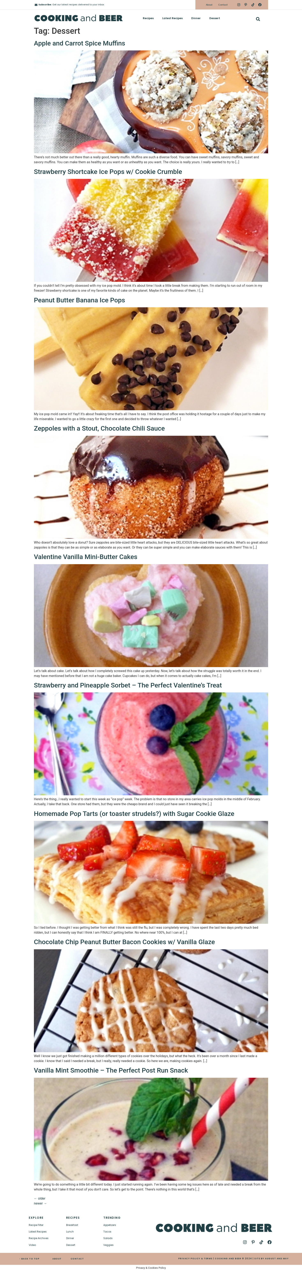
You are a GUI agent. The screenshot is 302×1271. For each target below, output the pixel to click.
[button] (258, 19)
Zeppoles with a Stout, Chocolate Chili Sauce (99, 428)
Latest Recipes (172, 18)
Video (32, 1245)
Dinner (196, 18)
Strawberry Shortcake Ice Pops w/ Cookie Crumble (108, 172)
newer (40, 1203)
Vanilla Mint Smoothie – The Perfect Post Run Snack (111, 1070)
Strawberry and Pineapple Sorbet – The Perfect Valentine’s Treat (128, 685)
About (209, 4)
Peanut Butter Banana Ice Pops (79, 300)
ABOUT (57, 1258)
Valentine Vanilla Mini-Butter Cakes (85, 557)
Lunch (70, 1231)
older (39, 1198)
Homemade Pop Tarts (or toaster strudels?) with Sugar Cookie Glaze (134, 814)
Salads (108, 1238)
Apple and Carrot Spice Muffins (79, 43)
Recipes (148, 18)
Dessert (214, 18)
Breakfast (72, 1225)
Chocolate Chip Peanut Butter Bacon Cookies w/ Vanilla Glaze (124, 942)
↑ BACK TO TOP (29, 1258)
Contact (223, 4)
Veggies (108, 1245)
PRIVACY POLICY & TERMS (195, 1258)
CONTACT (77, 1258)
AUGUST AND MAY (277, 1258)
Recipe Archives (38, 1238)
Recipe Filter (36, 1225)
